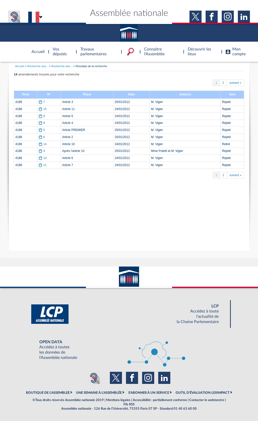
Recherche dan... (62, 66)
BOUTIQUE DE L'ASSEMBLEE (48, 392)
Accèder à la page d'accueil (36, 49)
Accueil (19, 66)
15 (43, 109)
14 (43, 144)
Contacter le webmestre (206, 400)
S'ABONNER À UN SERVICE (148, 392)
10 (43, 158)
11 (43, 165)
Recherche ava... (37, 66)
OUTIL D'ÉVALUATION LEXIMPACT (203, 392)
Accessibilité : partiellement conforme (160, 400)
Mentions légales (118, 400)
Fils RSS (129, 404)
